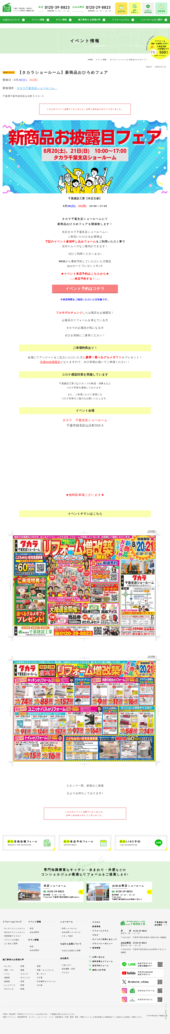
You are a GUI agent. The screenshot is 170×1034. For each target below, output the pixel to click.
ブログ (95, 935)
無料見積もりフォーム (102, 961)
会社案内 (64, 958)
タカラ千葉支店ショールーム (37, 88)
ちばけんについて (11, 20)
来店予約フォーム (100, 966)
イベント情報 (37, 20)
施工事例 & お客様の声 (89, 20)
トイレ (7, 974)
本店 (32, 928)
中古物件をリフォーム (46, 981)
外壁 (22, 966)
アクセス (65, 973)
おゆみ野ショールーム (71, 932)
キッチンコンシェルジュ (14, 928)
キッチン (8, 966)
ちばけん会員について (71, 944)
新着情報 (96, 926)
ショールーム (66, 922)
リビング (24, 974)
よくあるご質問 (11, 943)
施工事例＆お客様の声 (13, 960)
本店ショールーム (69, 928)
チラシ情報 (61, 20)
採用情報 (96, 948)
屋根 (22, 970)
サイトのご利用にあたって (104, 939)
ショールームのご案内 (151, 20)
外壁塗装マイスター (12, 936)
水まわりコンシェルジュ (14, 932)
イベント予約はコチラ (85, 288)
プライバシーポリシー (102, 944)
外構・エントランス (45, 970)
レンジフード (10, 985)
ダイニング (25, 978)
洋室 (22, 981)
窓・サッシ (41, 974)
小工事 (40, 978)
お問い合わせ (98, 957)
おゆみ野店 (34, 932)
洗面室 (7, 978)
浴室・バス (9, 970)
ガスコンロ (9, 989)
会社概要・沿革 (68, 969)
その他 (40, 985)
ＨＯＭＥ (96, 922)
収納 (22, 989)
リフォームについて (12, 922)
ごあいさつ (66, 965)
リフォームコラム (120, 20)
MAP (164, 937)
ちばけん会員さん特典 (71, 950)
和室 (22, 985)
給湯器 (7, 981)
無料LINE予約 (99, 970)
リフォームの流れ (11, 940)
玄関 (39, 966)
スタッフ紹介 (67, 936)
